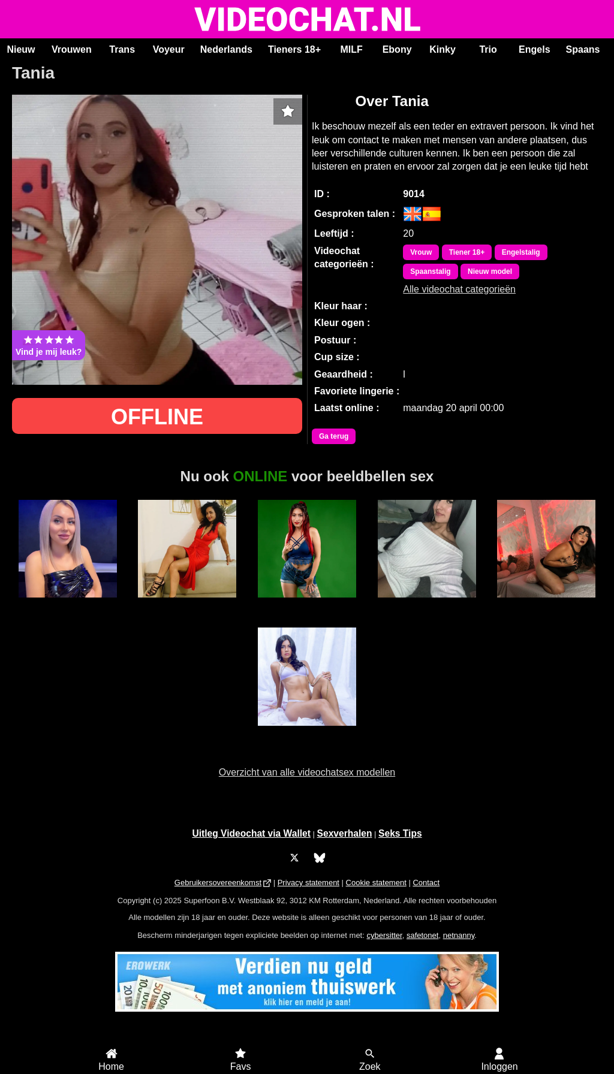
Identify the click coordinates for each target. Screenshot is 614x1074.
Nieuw (21, 49)
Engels (534, 49)
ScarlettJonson (307, 732)
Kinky (442, 49)
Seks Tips (400, 833)
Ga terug (333, 436)
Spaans (583, 49)
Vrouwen (72, 49)
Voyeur (169, 49)
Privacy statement (308, 882)
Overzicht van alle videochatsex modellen (307, 772)
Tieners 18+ (294, 49)
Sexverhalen (344, 833)
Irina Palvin (546, 604)
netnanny (459, 935)
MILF (351, 49)
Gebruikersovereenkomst (217, 882)
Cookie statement (376, 882)
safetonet (423, 935)
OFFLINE (157, 417)
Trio (487, 49)
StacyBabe (67, 604)
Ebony (397, 49)
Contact (426, 882)
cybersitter (384, 935)
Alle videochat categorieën (459, 289)
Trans (122, 49)
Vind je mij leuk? (49, 345)
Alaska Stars (187, 604)
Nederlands (226, 49)
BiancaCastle (307, 604)
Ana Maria (427, 604)
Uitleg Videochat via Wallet (251, 833)
